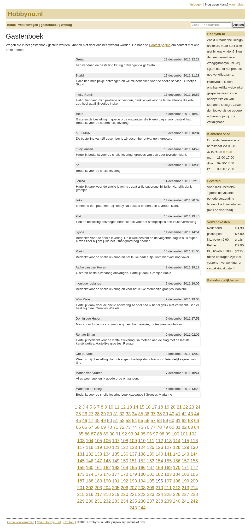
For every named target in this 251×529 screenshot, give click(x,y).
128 (177, 447)
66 (84, 427)
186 (194, 474)
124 (142, 447)
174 (89, 474)
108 (124, 440)
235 (133, 501)
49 (103, 420)
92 (124, 433)
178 (124, 474)
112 (159, 440)
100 (175, 433)
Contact (68, 522)
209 (150, 487)
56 (146, 420)
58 (159, 420)
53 (128, 420)
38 (159, 413)
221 (133, 494)
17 (154, 407)
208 (142, 487)
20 (172, 407)
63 (190, 420)
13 (129, 407)
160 (89, 467)
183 (168, 474)
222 (142, 494)
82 (184, 427)
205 (115, 487)
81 (178, 427)
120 (107, 447)
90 (112, 433)
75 (140, 427)
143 (185, 454)
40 (171, 413)
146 (89, 460)
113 (168, 440)
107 (115, 440)
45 (78, 420)
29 (103, 413)
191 (115, 480)
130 (194, 447)
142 (177, 454)
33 (128, 413)
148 (107, 460)
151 (133, 460)
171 (185, 467)
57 (153, 420)
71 (115, 427)
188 (89, 480)
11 (117, 407)
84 (196, 427)
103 (81, 440)
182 (159, 474)
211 (168, 487)
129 (185, 447)
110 (142, 440)
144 (194, 454)
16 (148, 407)
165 (133, 467)
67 (90, 427)
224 (159, 494)
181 (150, 474)
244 (142, 507)
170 (177, 467)
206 (124, 487)
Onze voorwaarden (20, 522)
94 (137, 433)
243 (133, 507)
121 (115, 447)
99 (167, 433)
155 (168, 460)
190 (107, 480)
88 (99, 433)
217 (98, 494)
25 (78, 413)
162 (107, 467)
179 (133, 474)
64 (196, 420)
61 (178, 420)
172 (194, 467)
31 (115, 413)
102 (193, 433)
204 (107, 487)
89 (105, 433)
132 (89, 454)
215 (81, 494)
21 (179, 407)
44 (196, 413)
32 (121, 413)
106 (107, 440)
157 (185, 460)
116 (194, 440)
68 (97, 427)
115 (185, 440)
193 (133, 480)
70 (109, 427)
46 (84, 420)
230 (89, 501)
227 (185, 494)
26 (84, 413)
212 (177, 487)
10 (110, 407)
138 (142, 454)
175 (98, 474)
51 (115, 420)
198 (177, 480)
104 (89, 440)
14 (135, 407)
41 (178, 413)
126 (159, 447)
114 (177, 440)
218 (107, 494)
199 (185, 480)
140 (159, 454)
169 (168, 467)
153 (150, 460)
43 (190, 413)
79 (165, 427)
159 (81, 467)
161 (98, 467)
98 (161, 433)
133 (98, 454)
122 (124, 447)
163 (115, 467)
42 (184, 413)
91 (118, 433)
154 (159, 460)
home (11, 25)
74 (134, 427)
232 (107, 501)
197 (168, 480)
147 (98, 460)
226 (177, 494)
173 (81, 474)
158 (194, 460)
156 (177, 460)
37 (153, 413)
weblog (66, 25)
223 (150, 494)
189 (98, 480)
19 (166, 407)
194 (142, 480)
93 (130, 433)
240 (177, 501)
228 (194, 494)
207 (133, 487)
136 (124, 454)
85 (80, 433)
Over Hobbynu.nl (49, 522)
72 (121, 427)
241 (185, 501)
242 (194, 501)
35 (140, 413)
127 (168, 447)
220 (124, 494)
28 (97, 413)
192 (124, 480)
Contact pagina (159, 45)
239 (168, 501)
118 (89, 447)
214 (194, 487)
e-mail (227, 152)
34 (134, 413)
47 (90, 420)
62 (184, 420)
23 (191, 407)
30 (109, 413)
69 (103, 427)
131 (81, 454)
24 (197, 407)
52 (121, 420)
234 (124, 501)
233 (115, 501)
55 (140, 420)
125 (150, 447)
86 (87, 433)
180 (142, 474)
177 (115, 474)
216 (89, 494)
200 (194, 480)
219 (115, 494)
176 (107, 474)
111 (150, 440)
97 (155, 433)
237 (150, 501)
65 (78, 427)
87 (93, 433)
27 (90, 413)
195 (150, 480)
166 (142, 467)
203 (98, 487)
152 (142, 460)
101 (184, 433)
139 (150, 454)
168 (159, 467)
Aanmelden (237, 4)
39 (165, 413)
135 (115, 454)
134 (107, 454)
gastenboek (49, 25)
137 (133, 454)
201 (81, 487)
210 (159, 487)
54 (134, 420)
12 (123, 407)
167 (150, 467)
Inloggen (196, 4)
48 (97, 420)
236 (142, 501)
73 (128, 427)
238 (159, 501)
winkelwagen (28, 25)
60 (171, 420)
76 (146, 427)
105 (98, 440)
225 (168, 494)
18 (160, 407)
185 (185, 474)
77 (153, 427)
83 (190, 427)
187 (81, 480)
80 (171, 427)
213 (185, 487)
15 (141, 407)
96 (149, 433)
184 (177, 474)
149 (115, 460)
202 (89, 487)
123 (133, 447)
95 (143, 433)
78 (159, 427)
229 (81, 501)
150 (124, 460)
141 (168, 454)
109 (133, 440)
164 (124, 467)
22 (185, 407)
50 (109, 420)
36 (146, 413)
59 (165, 420)
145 (81, 460)
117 (81, 447)
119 (98, 447)
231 (98, 501)
